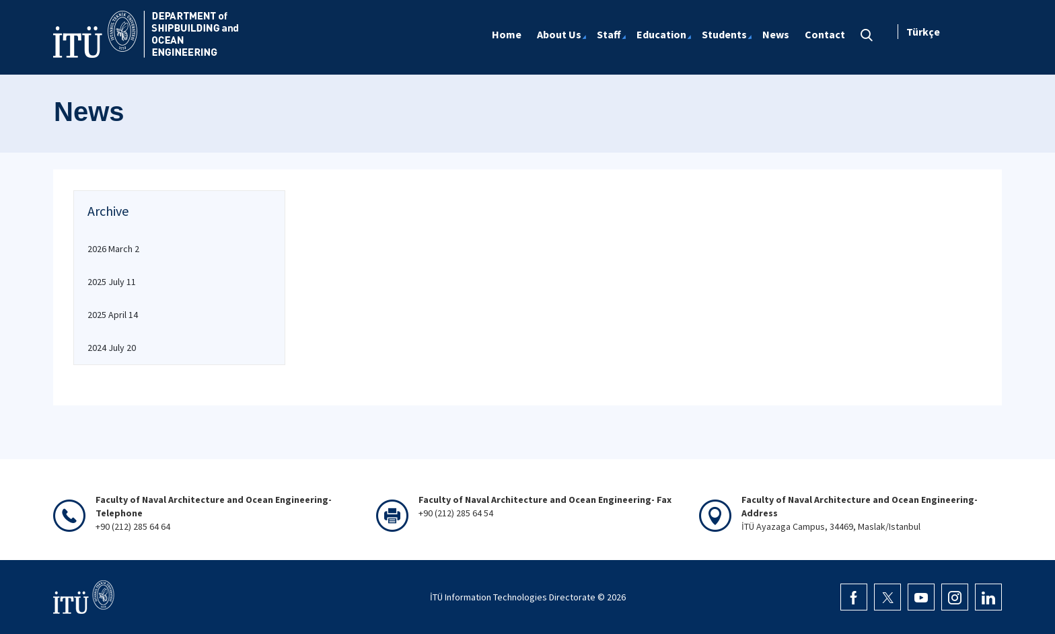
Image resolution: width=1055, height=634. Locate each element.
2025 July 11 (111, 282)
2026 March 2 (113, 249)
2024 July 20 (111, 348)
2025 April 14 (112, 315)
